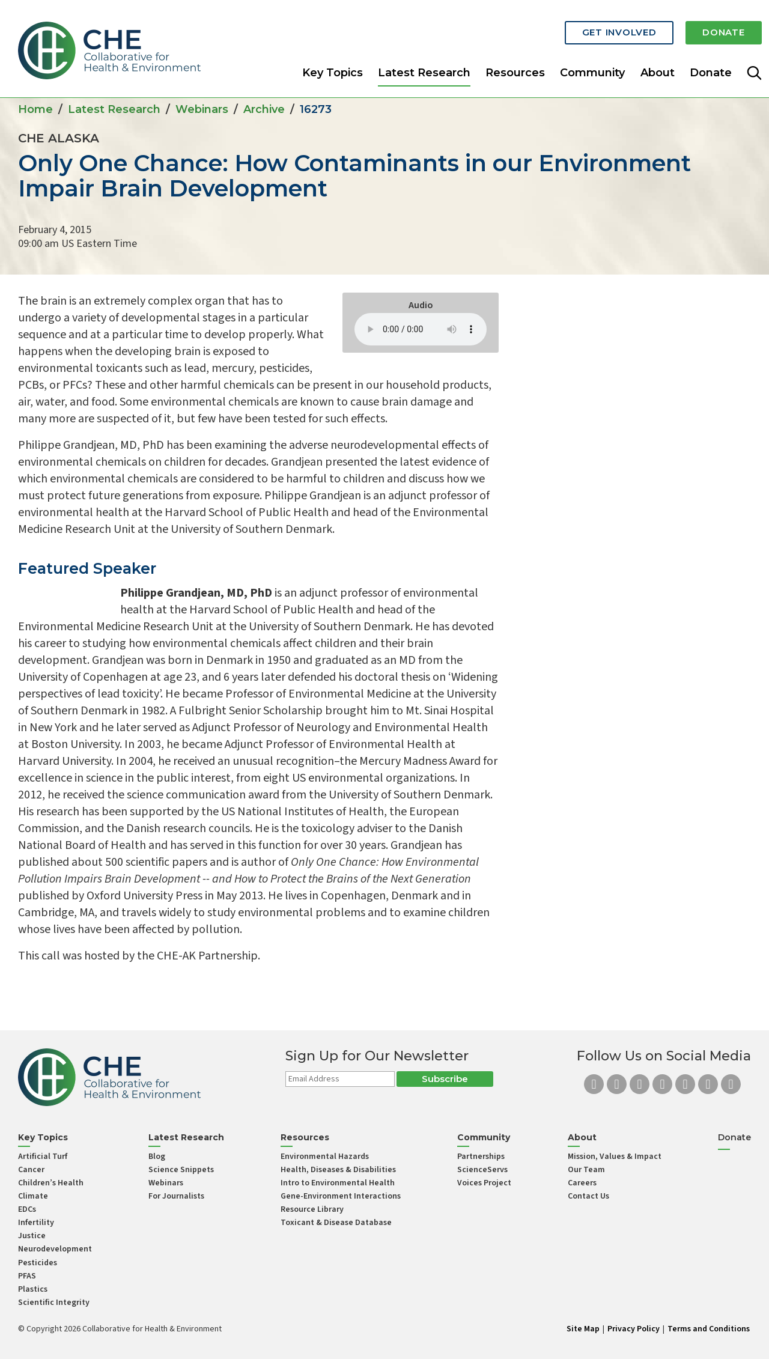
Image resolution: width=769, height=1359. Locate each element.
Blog (156, 1157)
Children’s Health (51, 1183)
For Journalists (176, 1196)
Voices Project (484, 1183)
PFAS (27, 1276)
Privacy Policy (633, 1329)
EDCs (27, 1209)
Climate (33, 1196)
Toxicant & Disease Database (336, 1223)
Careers (582, 1183)
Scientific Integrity (54, 1303)
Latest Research (424, 62)
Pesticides (37, 1263)
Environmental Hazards (325, 1157)
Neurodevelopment (55, 1249)
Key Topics (332, 62)
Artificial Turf (42, 1157)
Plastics (32, 1289)
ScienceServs (482, 1170)
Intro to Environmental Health (338, 1183)
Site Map (583, 1329)
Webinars (201, 109)
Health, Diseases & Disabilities (338, 1170)
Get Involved (595, 25)
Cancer (31, 1170)
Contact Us (588, 1196)
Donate (716, 25)
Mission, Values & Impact (614, 1157)
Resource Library (312, 1209)
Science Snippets (181, 1170)
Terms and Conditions (708, 1329)
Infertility (36, 1223)
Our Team (586, 1170)
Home (35, 109)
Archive (264, 109)
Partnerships (481, 1157)
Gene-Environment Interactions (341, 1196)
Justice (32, 1236)
